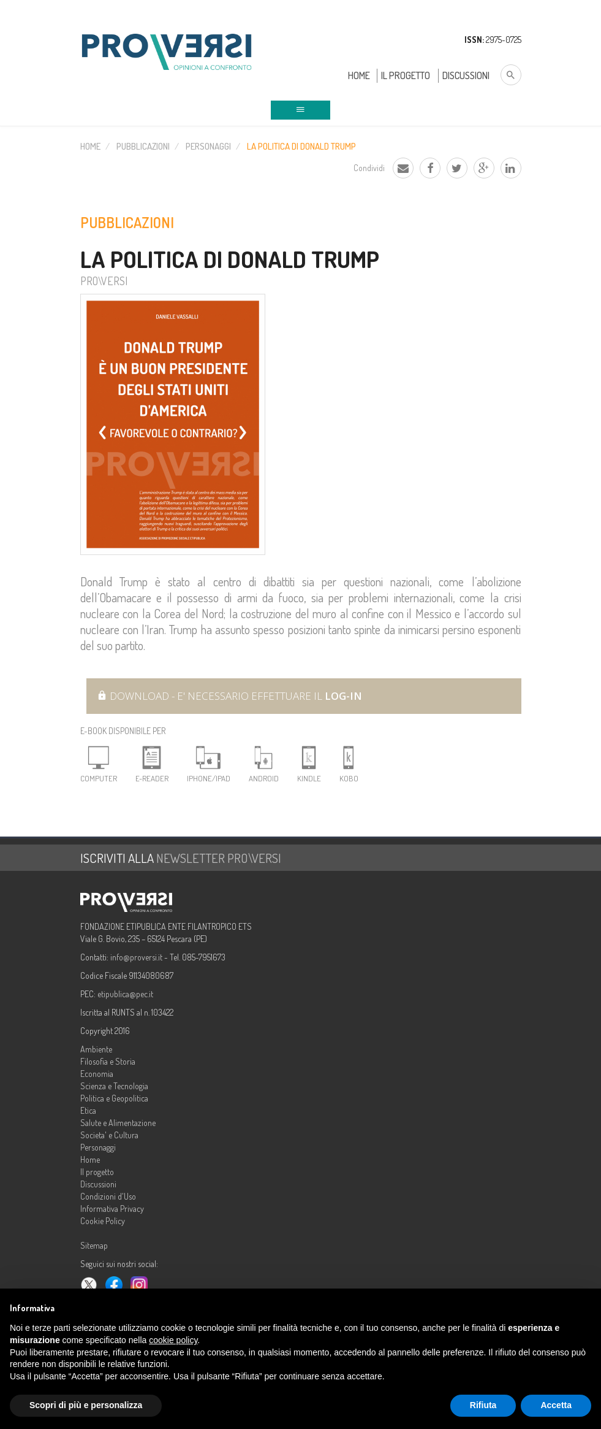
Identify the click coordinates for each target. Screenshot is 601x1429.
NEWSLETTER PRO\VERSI (218, 857)
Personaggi (208, 146)
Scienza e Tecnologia (114, 1086)
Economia (96, 1073)
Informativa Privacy (112, 1208)
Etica (88, 1110)
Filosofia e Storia (107, 1061)
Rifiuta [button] (483, 1405)
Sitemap (94, 1245)
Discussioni (465, 75)
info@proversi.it (136, 957)
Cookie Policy (102, 1221)
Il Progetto (405, 75)
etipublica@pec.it (125, 994)
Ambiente (96, 1049)
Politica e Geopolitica (114, 1098)
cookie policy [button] (173, 1340)
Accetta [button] (556, 1405)
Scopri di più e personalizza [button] (85, 1405)
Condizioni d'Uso (108, 1196)
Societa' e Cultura (109, 1135)
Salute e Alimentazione (118, 1122)
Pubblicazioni (143, 146)
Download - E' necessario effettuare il (229, 696)
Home (359, 75)
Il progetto (97, 1172)
